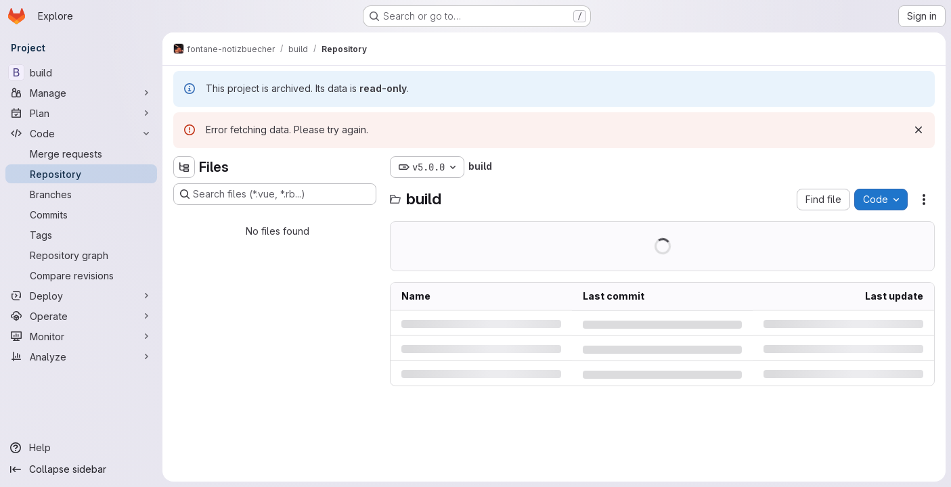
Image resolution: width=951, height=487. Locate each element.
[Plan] (81, 112)
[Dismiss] (918, 130)
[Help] (81, 447)
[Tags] (81, 234)
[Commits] (81, 214)
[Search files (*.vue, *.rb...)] (274, 194)
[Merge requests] (81, 153)
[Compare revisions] (81, 275)
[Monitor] (81, 336)
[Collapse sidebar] (81, 469)
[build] (81, 72)
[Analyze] (81, 356)
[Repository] (81, 173)
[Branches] (81, 194)
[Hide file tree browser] (184, 167)
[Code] (81, 133)
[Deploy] (81, 295)
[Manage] (81, 92)
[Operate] (81, 315)
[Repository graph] (81, 255)
